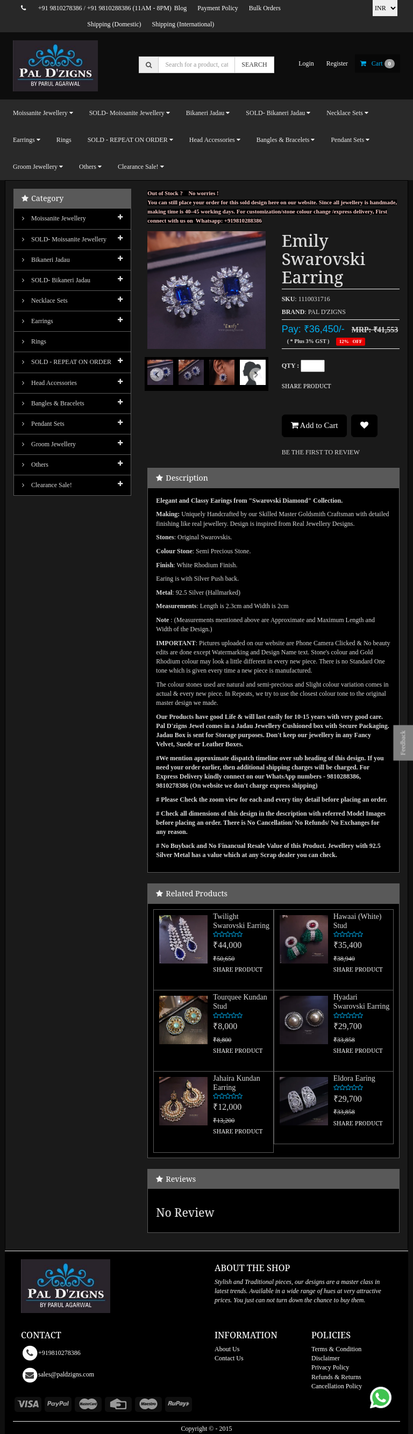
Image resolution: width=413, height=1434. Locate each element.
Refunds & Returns (336, 1377)
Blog (180, 8)
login (306, 63)
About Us (227, 1349)
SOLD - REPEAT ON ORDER (66, 362)
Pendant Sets (43, 423)
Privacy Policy (330, 1367)
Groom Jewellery (49, 444)
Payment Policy (217, 8)
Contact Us (229, 1358)
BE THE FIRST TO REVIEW (321, 452)
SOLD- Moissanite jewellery (64, 239)
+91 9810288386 (109, 8)
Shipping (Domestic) (114, 24)
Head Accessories (49, 383)
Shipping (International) (183, 24)
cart (377, 63)
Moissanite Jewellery (54, 218)
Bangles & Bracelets (53, 403)
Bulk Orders (265, 8)
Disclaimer (325, 1358)
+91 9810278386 (60, 8)
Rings (64, 140)
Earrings (37, 321)
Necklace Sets (45, 300)
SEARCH (254, 64)
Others (35, 464)
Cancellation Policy (336, 1386)
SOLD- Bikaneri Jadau (56, 280)
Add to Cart (314, 425)
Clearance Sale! (47, 485)
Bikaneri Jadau (46, 259)
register (337, 63)
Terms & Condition (336, 1349)
